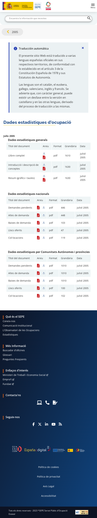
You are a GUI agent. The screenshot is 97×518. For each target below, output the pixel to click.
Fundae (7, 384)
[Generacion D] (48, 448)
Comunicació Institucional (17, 325)
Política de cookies (48, 467)
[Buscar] (48, 18)
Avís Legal (48, 486)
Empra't (7, 379)
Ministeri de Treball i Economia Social (24, 375)
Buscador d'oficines (14, 350)
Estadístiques (10, 334)
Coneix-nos (9, 321)
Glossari (7, 354)
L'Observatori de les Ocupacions (21, 330)
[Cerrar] (83, 47)
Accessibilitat (48, 495)
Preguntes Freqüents (15, 359)
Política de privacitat (48, 476)
